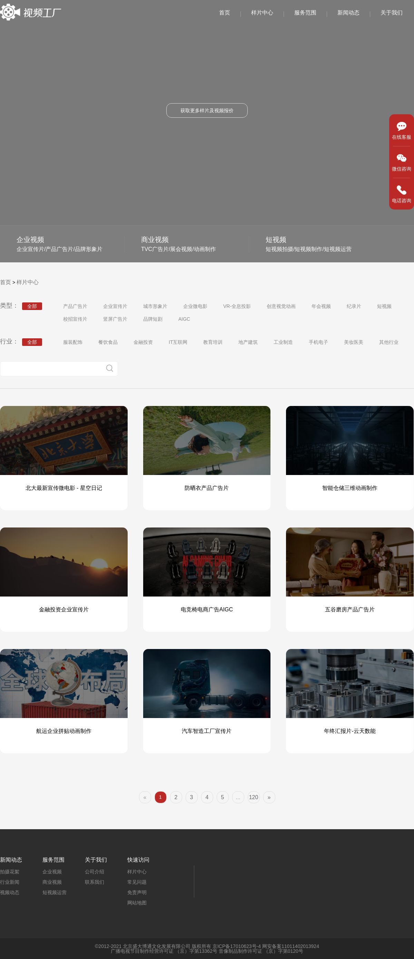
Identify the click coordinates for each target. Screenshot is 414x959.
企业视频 (52, 871)
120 (253, 797)
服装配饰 (72, 342)
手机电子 (318, 342)
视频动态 (9, 892)
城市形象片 (155, 306)
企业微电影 (195, 306)
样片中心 (262, 13)
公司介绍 (94, 871)
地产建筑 (248, 342)
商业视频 (52, 882)
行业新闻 (9, 882)
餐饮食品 (108, 342)
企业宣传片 (115, 306)
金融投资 (143, 342)
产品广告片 (75, 306)
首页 (224, 13)
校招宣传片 (75, 319)
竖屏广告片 (115, 319)
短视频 (384, 306)
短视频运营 (54, 892)
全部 (32, 306)
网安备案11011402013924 (290, 946)
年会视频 (321, 306)
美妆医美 (353, 342)
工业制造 (283, 342)
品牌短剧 (152, 319)
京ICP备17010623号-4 (237, 946)
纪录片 (354, 306)
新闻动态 (348, 13)
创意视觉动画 (281, 306)
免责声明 (137, 892)
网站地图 (137, 902)
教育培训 (213, 342)
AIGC (184, 319)
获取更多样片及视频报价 (207, 110)
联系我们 (94, 882)
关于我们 (392, 13)
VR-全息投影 (237, 306)
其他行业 (388, 342)
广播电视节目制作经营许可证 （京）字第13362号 (164, 951)
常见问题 (137, 882)
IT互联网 (178, 342)
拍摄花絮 (9, 871)
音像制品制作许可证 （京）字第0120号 (261, 951)
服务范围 (305, 13)
